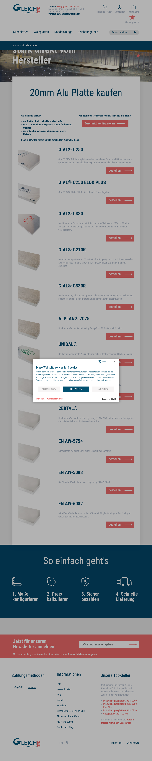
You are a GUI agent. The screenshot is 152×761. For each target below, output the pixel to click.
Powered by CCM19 (109, 399)
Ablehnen (103, 389)
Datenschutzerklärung (55, 399)
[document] (76, 376)
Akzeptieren (76, 389)
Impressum (40, 399)
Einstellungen (49, 389)
